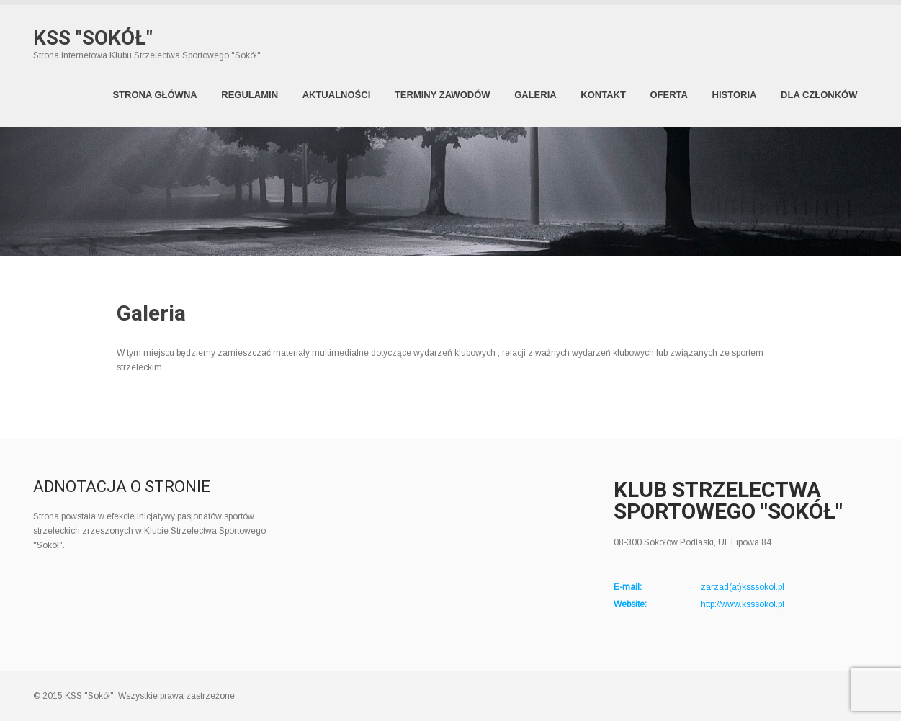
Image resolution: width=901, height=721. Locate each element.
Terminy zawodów (442, 94)
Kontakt (603, 94)
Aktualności (336, 94)
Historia (734, 94)
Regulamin (249, 94)
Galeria (535, 94)
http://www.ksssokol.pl (742, 604)
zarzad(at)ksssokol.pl (742, 587)
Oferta (668, 94)
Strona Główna (154, 94)
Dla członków (819, 94)
